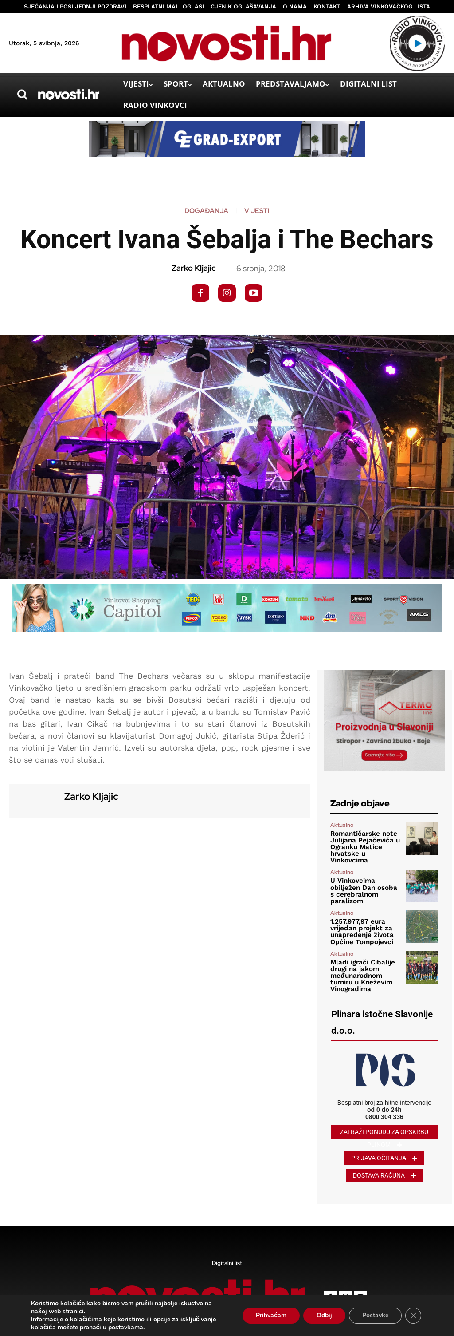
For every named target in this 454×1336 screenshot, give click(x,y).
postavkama (125, 1328)
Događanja (206, 211)
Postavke (375, 1315)
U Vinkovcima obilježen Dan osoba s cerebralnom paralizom (365, 879)
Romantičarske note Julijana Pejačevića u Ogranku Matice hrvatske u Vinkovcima (364, 843)
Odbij (324, 1315)
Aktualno (341, 825)
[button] (22, 94)
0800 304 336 (384, 1099)
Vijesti (257, 211)
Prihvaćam (271, 1315)
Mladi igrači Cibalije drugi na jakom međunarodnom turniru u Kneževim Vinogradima (360, 960)
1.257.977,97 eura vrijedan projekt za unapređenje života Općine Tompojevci (359, 918)
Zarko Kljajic (193, 268)
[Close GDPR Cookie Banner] (413, 1316)
